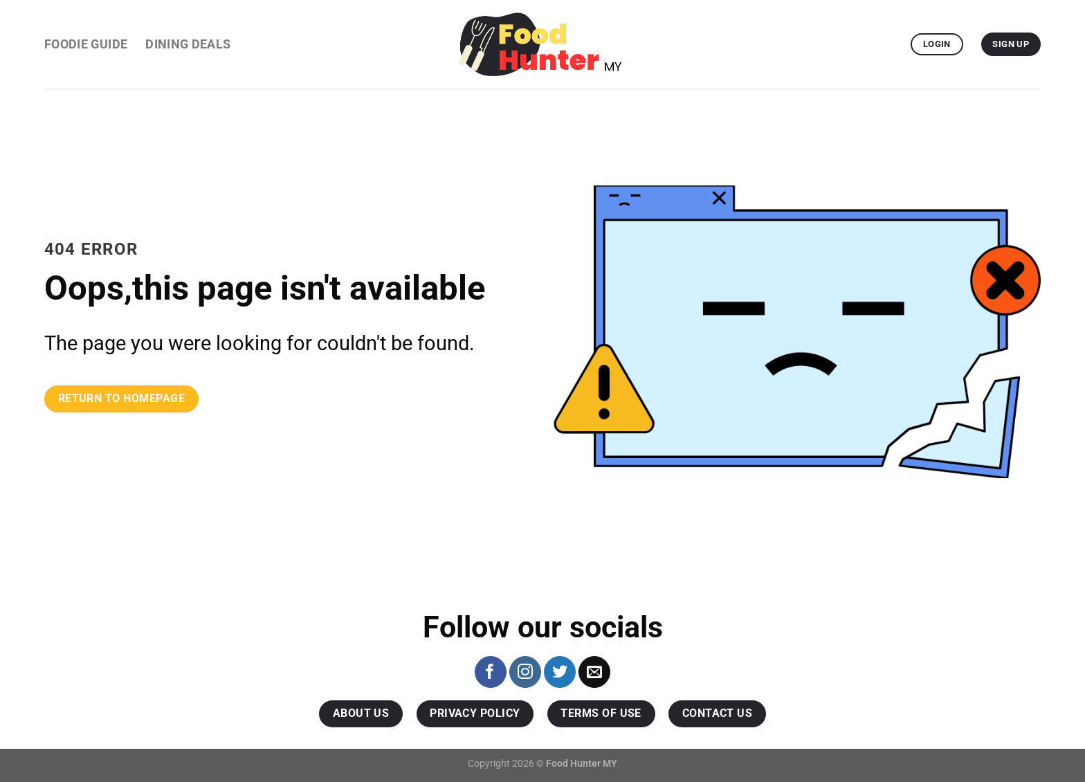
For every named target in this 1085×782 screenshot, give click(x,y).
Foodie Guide (85, 44)
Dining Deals (187, 44)
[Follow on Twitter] (560, 672)
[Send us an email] (594, 672)
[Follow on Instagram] (525, 672)
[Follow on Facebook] (491, 672)
